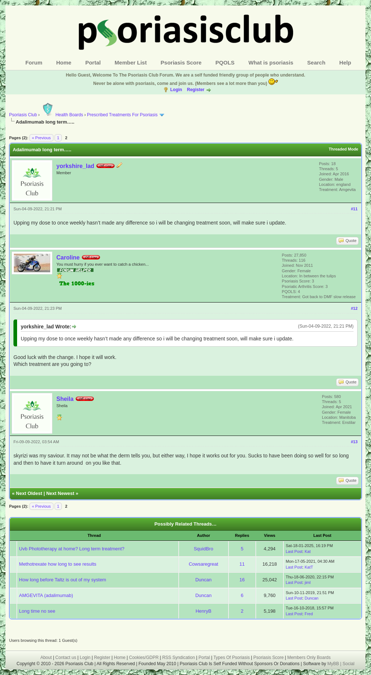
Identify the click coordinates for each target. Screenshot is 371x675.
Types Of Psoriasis (232, 657)
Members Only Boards (309, 657)
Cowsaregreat (203, 564)
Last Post (294, 551)
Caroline (68, 257)
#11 (354, 209)
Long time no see (37, 611)
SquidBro (203, 548)
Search (316, 62)
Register (195, 89)
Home (64, 62)
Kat (307, 551)
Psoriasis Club (23, 114)
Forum (34, 62)
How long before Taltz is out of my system (62, 579)
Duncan (203, 579)
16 (241, 579)
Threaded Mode (343, 149)
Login (176, 89)
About (46, 657)
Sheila (64, 399)
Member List (131, 62)
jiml (307, 582)
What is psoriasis (270, 62)
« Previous (41, 138)
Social (349, 663)
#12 (354, 308)
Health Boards (62, 114)
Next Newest (60, 493)
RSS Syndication (178, 657)
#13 (354, 442)
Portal (93, 62)
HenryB (203, 611)
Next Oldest (29, 493)
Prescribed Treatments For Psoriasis (122, 114)
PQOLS (225, 62)
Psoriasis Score (181, 62)
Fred (308, 614)
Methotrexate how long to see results (57, 564)
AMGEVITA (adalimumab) (46, 595)
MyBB (333, 663)
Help (345, 62)
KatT (308, 567)
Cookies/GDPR (144, 657)
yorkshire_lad (75, 166)
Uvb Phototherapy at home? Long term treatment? (71, 548)
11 (241, 564)
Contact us (65, 657)
